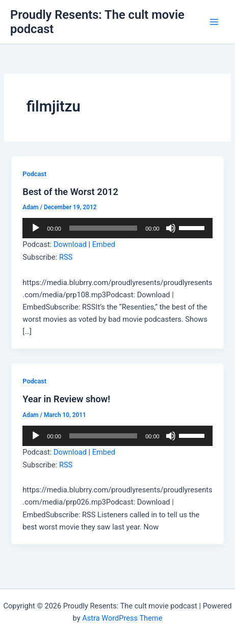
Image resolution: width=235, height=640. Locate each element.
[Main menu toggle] (214, 22)
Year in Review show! (66, 399)
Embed (103, 244)
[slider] (103, 228)
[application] (117, 228)
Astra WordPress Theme (122, 618)
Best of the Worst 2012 (70, 191)
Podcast (34, 174)
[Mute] (171, 228)
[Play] (36, 228)
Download (70, 244)
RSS (65, 257)
